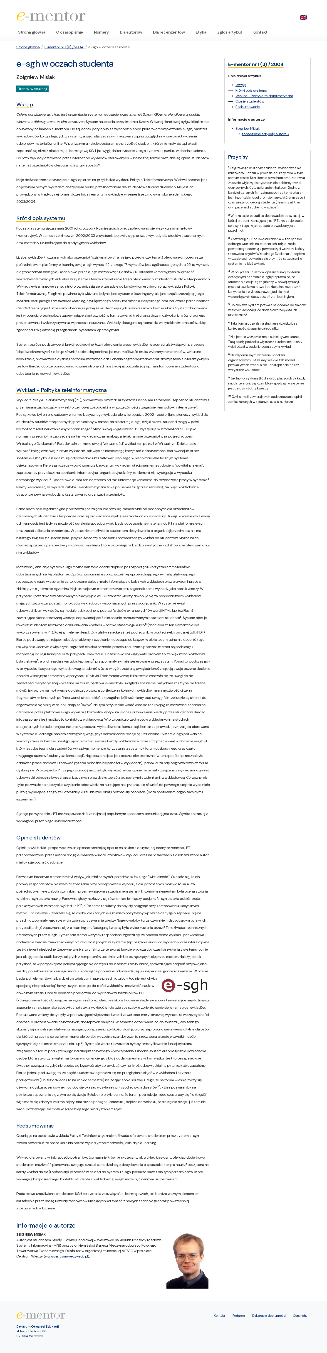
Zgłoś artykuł (229, 32)
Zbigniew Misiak (247, 128)
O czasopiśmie (69, 32)
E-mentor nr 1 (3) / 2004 (64, 47)
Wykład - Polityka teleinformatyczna (264, 95)
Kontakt (260, 32)
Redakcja (239, 1316)
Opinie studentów (249, 101)
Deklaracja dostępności (269, 1316)
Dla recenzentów (169, 32)
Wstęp (240, 85)
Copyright (300, 1316)
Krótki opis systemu (251, 90)
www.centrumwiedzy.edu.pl (66, 1256)
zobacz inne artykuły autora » (265, 134)
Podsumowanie (247, 106)
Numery (101, 32)
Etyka (201, 32)
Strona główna (31, 32)
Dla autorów (131, 32)
